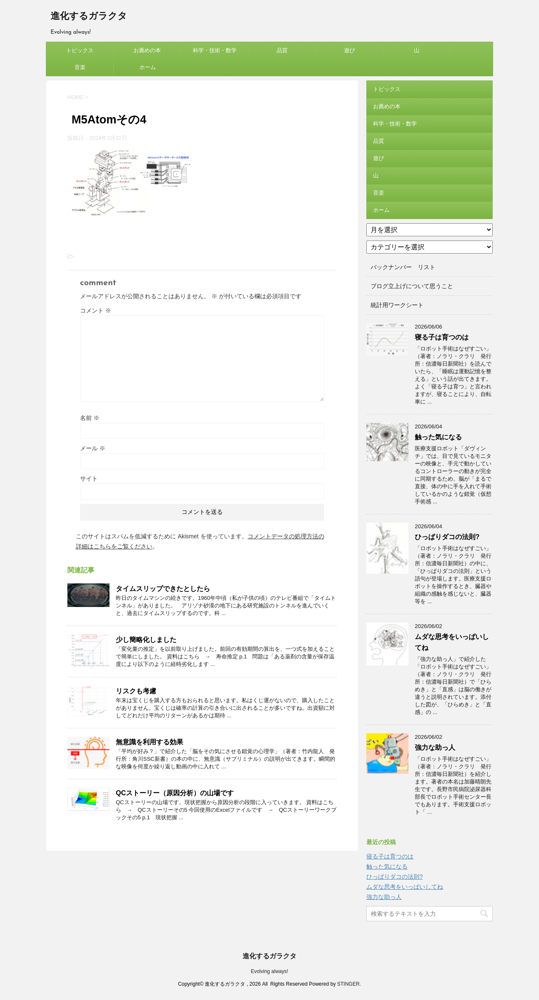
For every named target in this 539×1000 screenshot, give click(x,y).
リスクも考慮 (136, 691)
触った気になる (438, 437)
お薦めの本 (147, 50)
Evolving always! (269, 971)
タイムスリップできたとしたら (163, 588)
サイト (89, 478)
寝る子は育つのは (442, 337)
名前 (89, 417)
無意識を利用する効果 (149, 742)
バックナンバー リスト (403, 267)
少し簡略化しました (146, 639)
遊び (349, 50)
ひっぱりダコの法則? (447, 536)
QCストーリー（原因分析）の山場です (175, 793)
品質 (282, 50)
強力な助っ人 (435, 747)
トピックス (79, 50)
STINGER (348, 984)
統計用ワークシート (397, 305)
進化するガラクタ (89, 16)
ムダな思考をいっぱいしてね (404, 886)
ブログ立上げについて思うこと (412, 286)
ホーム (147, 67)
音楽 (80, 67)
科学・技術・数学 (215, 50)
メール (92, 448)
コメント (95, 310)
